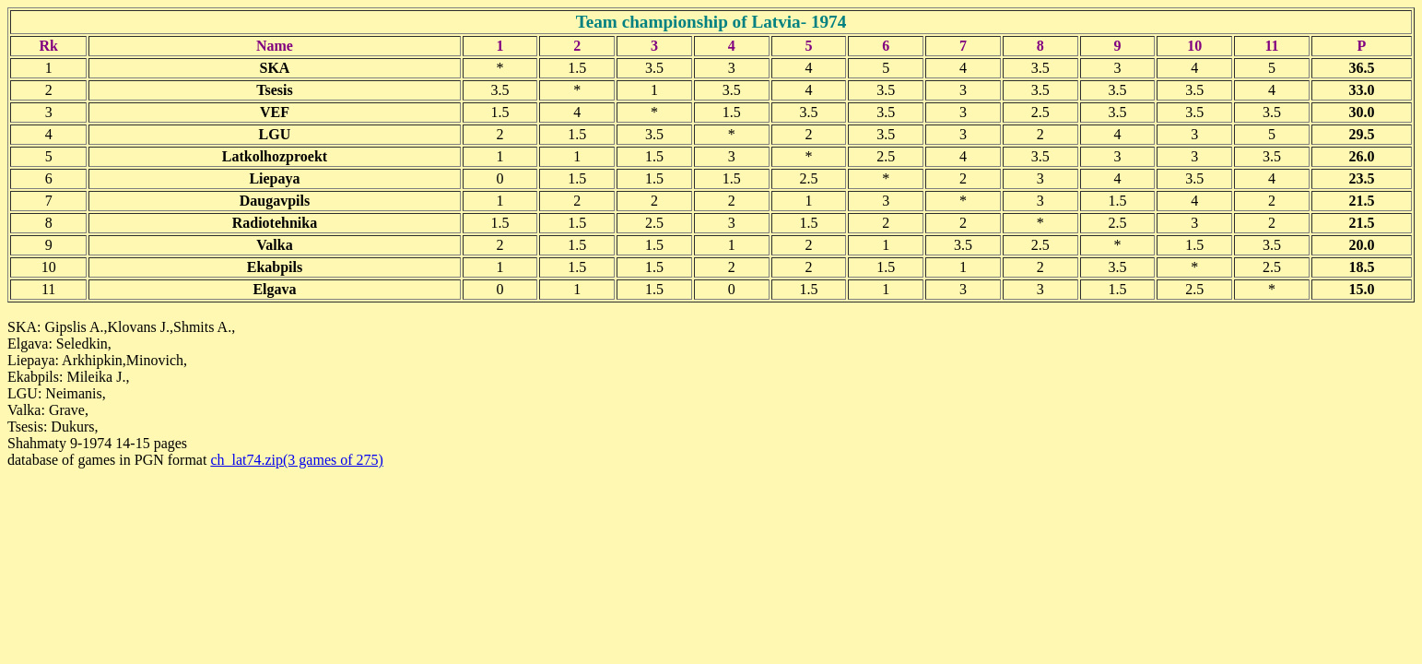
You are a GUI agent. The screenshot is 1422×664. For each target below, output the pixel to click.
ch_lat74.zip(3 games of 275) (296, 460)
